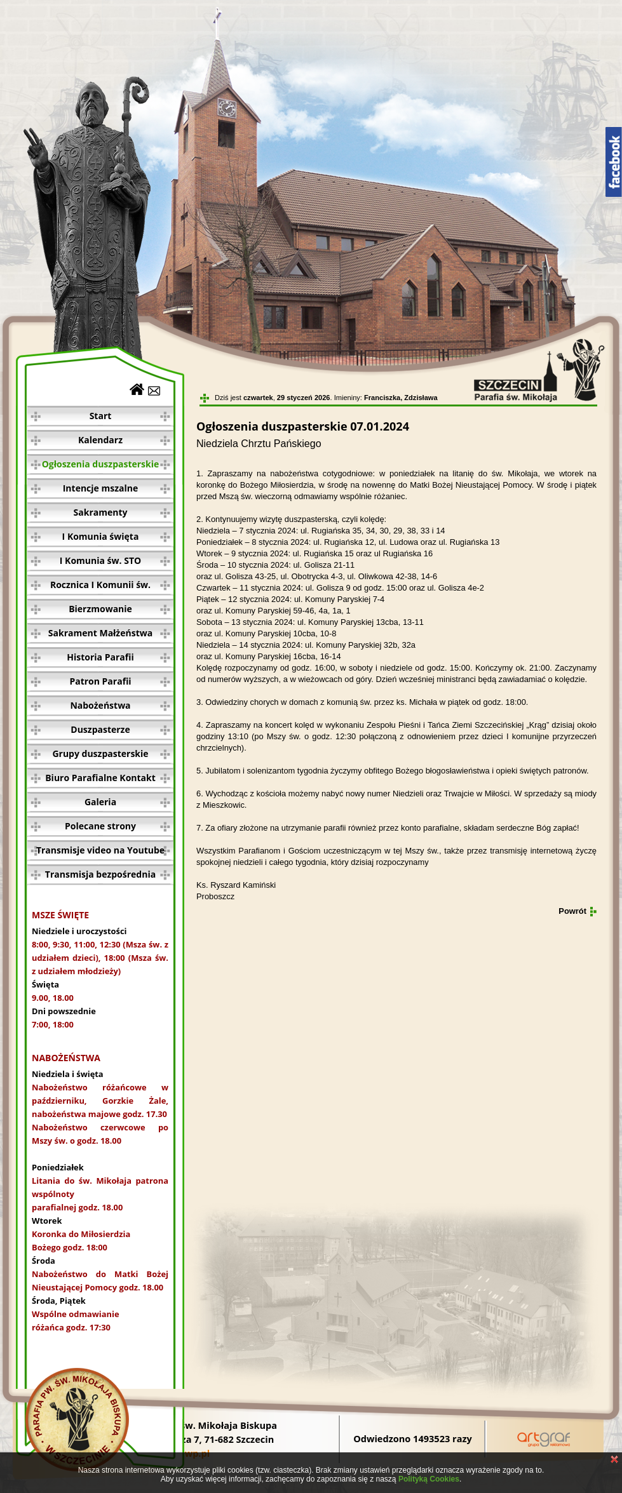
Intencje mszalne (101, 488)
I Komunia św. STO (100, 560)
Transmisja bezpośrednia (100, 874)
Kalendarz (100, 440)
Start (101, 416)
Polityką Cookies (428, 1479)
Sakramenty (101, 512)
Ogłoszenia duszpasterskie (100, 464)
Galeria (100, 802)
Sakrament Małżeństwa (100, 633)
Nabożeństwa (100, 705)
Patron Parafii (100, 681)
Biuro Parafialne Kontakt (100, 778)
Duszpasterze (100, 729)
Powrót (572, 911)
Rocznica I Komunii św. (100, 585)
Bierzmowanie (100, 609)
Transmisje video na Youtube (100, 850)
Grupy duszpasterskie (100, 753)
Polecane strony (100, 826)
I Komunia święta (100, 536)
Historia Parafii (100, 657)
